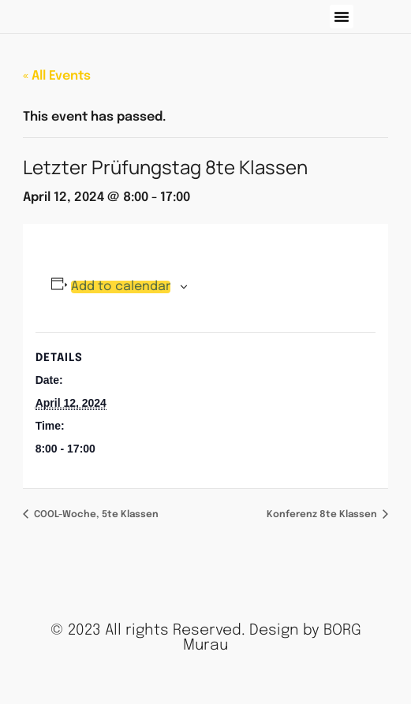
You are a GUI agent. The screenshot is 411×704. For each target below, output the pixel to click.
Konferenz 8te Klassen (323, 515)
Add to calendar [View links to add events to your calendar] (120, 287)
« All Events (57, 76)
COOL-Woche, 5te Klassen (95, 515)
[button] (341, 16)
